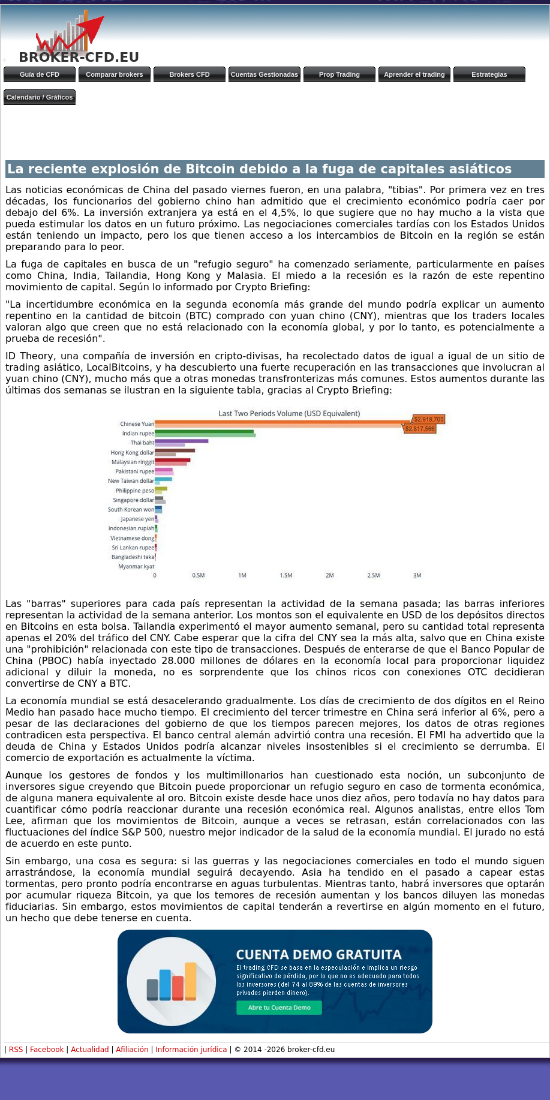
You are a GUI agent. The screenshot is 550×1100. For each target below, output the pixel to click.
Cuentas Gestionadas (264, 74)
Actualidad (90, 1049)
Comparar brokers (114, 74)
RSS (16, 1049)
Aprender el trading (414, 74)
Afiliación (132, 1049)
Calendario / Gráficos (40, 97)
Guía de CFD (39, 74)
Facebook (47, 1049)
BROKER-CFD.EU (79, 57)
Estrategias (489, 74)
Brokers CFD (189, 74)
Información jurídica (191, 1049)
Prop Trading (339, 74)
